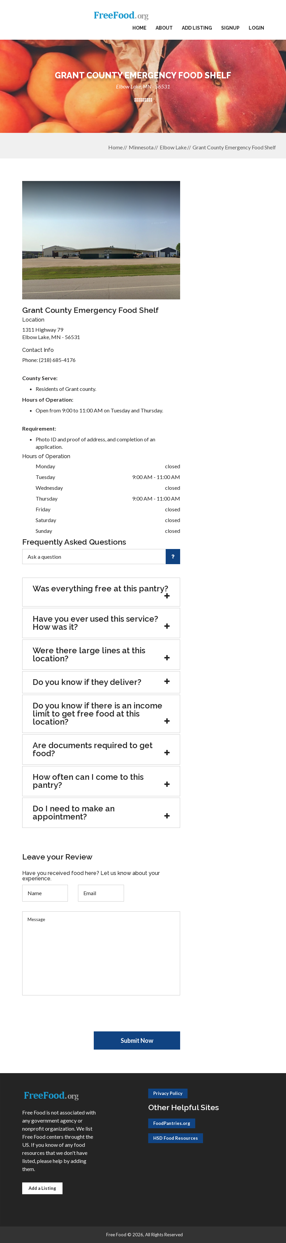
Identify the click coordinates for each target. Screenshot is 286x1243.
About (164, 28)
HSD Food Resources (175, 1138)
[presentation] (73, 1018)
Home (139, 28)
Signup (230, 28)
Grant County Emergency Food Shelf (234, 147)
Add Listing (197, 28)
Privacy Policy (167, 1093)
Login (256, 28)
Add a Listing (42, 1188)
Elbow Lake (173, 147)
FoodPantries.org (171, 1123)
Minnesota (141, 147)
